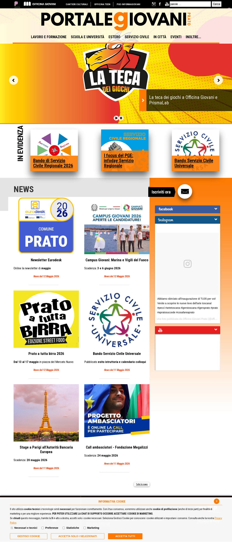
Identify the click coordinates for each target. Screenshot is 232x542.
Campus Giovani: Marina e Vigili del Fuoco (117, 238)
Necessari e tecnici (25, 527)
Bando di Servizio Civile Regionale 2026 (53, 163)
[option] (116, 68)
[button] (116, 118)
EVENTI (176, 37)
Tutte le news (142, 484)
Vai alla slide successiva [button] (218, 80)
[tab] (187, 209)
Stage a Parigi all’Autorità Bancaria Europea (46, 427)
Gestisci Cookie (28, 536)
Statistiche (72, 527)
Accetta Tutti (125, 536)
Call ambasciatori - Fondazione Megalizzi (117, 425)
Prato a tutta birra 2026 (46, 331)
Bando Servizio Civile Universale (194, 163)
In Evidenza (20, 144)
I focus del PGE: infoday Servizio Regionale (119, 160)
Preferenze (51, 527)
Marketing (93, 527)
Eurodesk (46, 238)
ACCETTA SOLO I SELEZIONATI (77, 536)
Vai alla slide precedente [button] (13, 80)
